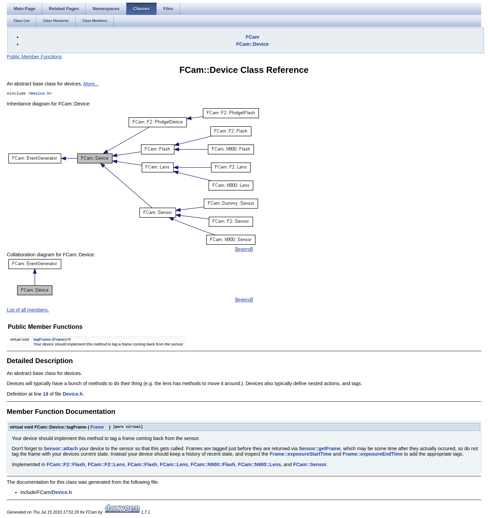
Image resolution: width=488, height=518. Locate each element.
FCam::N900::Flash (213, 465)
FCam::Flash (142, 465)
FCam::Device (252, 44)
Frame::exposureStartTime (301, 454)
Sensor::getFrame (320, 449)
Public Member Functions (34, 56)
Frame (59, 340)
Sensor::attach (61, 449)
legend (244, 250)
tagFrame (42, 340)
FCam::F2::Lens (106, 465)
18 (45, 394)
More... (91, 83)
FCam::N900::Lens (259, 465)
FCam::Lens (174, 465)
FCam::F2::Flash (65, 465)
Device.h (39, 94)
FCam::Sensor (309, 465)
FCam (252, 37)
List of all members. (28, 310)
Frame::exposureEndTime (373, 454)
